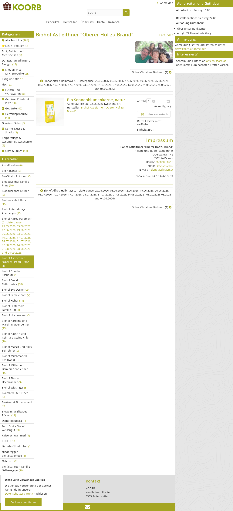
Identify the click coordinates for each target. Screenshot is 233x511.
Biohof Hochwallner (16, 315)
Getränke (12, 108)
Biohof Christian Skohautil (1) (151, 72)
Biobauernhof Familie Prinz (15, 183)
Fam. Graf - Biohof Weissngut (13, 428)
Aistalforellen (12, 165)
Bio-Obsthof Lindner (16, 176)
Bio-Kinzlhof (11, 170)
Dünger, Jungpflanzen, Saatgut (16, 62)
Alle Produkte (15, 40)
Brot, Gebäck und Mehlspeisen (13, 53)
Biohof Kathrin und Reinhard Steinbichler (16, 337)
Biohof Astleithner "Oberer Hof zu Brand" (16, 261)
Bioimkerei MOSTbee (15, 395)
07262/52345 (165, 166)
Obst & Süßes (15, 151)
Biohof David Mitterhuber (12, 282)
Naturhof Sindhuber (16, 446)
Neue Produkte (15, 46)
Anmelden (166, 3)
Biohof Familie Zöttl (16, 295)
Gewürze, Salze (13, 123)
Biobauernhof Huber (15, 202)
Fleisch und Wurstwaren (14, 91)
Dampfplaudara (14, 420)
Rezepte (114, 22)
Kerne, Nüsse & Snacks (13, 130)
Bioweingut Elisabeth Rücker (15, 413)
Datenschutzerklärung (19, 493)
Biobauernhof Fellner (15, 192)
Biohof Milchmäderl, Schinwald (14, 358)
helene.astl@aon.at (161, 169)
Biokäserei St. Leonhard (17, 404)
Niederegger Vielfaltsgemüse (14, 453)
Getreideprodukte (15, 115)
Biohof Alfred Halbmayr (17, 235)
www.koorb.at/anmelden (190, 49)
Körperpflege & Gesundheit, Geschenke (17, 141)
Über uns (87, 22)
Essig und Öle (12, 79)
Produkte (52, 22)
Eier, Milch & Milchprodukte (15, 71)
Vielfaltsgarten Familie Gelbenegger (16, 468)
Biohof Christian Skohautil (12, 273)
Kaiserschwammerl (16, 435)
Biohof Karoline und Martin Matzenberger (15, 324)
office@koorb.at (216, 61)
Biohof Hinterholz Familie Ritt (13, 308)
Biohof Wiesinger (14, 387)
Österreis (9, 461)
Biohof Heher (13, 300)
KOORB (8, 441)
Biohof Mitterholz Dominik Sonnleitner (15, 369)
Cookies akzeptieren (23, 502)
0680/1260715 (164, 162)
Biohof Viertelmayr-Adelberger (14, 211)
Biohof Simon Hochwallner (12, 380)
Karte (101, 22)
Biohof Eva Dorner (15, 289)
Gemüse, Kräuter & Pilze (15, 101)
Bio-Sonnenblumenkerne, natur (96, 99)
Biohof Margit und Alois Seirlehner (17, 348)
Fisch (7, 84)
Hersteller (70, 22)
